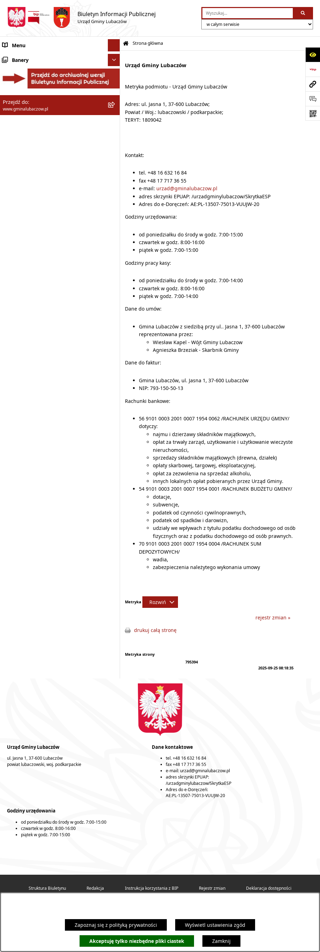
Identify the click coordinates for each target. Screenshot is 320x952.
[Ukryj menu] (114, 45)
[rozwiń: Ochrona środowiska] (115, 169)
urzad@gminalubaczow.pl (186, 188)
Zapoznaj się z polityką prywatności (116, 925)
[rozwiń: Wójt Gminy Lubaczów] (115, 98)
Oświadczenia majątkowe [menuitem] (31, 132)
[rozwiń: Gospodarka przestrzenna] (115, 157)
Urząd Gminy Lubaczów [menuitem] (29, 115)
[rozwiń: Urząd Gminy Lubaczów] (115, 115)
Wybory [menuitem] (11, 243)
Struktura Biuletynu (47, 888)
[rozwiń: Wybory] (115, 243)
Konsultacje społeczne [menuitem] (28, 230)
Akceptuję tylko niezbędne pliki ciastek (136, 941)
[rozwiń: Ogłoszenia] (115, 218)
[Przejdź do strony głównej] (81, 17)
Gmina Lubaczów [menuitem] (22, 62)
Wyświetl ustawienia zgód (215, 925)
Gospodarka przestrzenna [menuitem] (32, 157)
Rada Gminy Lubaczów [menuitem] (28, 80)
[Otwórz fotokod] (312, 113)
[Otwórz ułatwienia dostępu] (312, 54)
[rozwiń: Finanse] (115, 145)
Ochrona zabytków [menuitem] (24, 181)
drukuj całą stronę (155, 630)
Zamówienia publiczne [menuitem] (28, 194)
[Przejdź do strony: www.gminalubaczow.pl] (312, 84)
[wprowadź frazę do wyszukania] (247, 13)
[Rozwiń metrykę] (160, 602)
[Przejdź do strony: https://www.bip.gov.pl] (312, 69)
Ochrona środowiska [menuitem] (26, 169)
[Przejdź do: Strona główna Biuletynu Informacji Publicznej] (126, 43)
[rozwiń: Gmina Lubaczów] (115, 63)
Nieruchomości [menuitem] (20, 206)
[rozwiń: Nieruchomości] (115, 206)
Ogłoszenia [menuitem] (15, 218)
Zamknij (221, 941)
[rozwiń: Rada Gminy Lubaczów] (115, 80)
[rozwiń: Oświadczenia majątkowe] (115, 133)
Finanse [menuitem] (11, 145)
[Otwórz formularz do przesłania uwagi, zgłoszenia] (312, 98)
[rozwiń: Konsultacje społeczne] (115, 231)
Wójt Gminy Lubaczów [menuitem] (28, 97)
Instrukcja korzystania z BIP (151, 888)
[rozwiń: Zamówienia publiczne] (115, 194)
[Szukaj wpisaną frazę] (303, 13)
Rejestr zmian (212, 888)
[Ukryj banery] (114, 257)
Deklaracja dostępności (268, 888)
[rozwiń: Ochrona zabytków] (115, 182)
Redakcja (95, 888)
